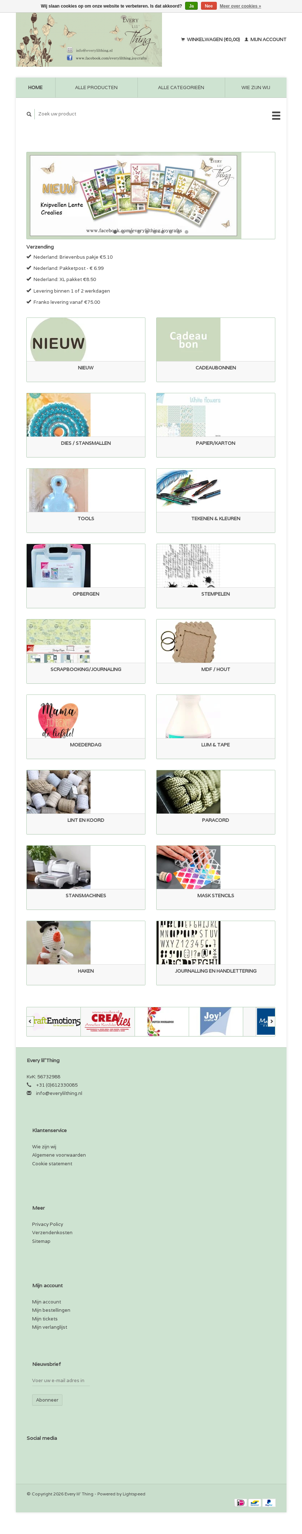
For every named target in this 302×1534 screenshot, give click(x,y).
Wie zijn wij (255, 87)
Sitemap (41, 1241)
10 (186, 232)
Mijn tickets (45, 1319)
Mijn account (265, 39)
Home (35, 87)
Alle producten (96, 87)
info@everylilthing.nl (59, 1093)
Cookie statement (52, 1164)
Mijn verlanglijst (49, 1327)
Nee (209, 6)
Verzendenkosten (52, 1233)
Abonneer (47, 1400)
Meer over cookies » (240, 6)
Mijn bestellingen (51, 1310)
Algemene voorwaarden (59, 1155)
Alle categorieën (181, 87)
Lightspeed (134, 1493)
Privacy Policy (47, 1224)
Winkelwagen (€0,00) (211, 39)
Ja (191, 6)
